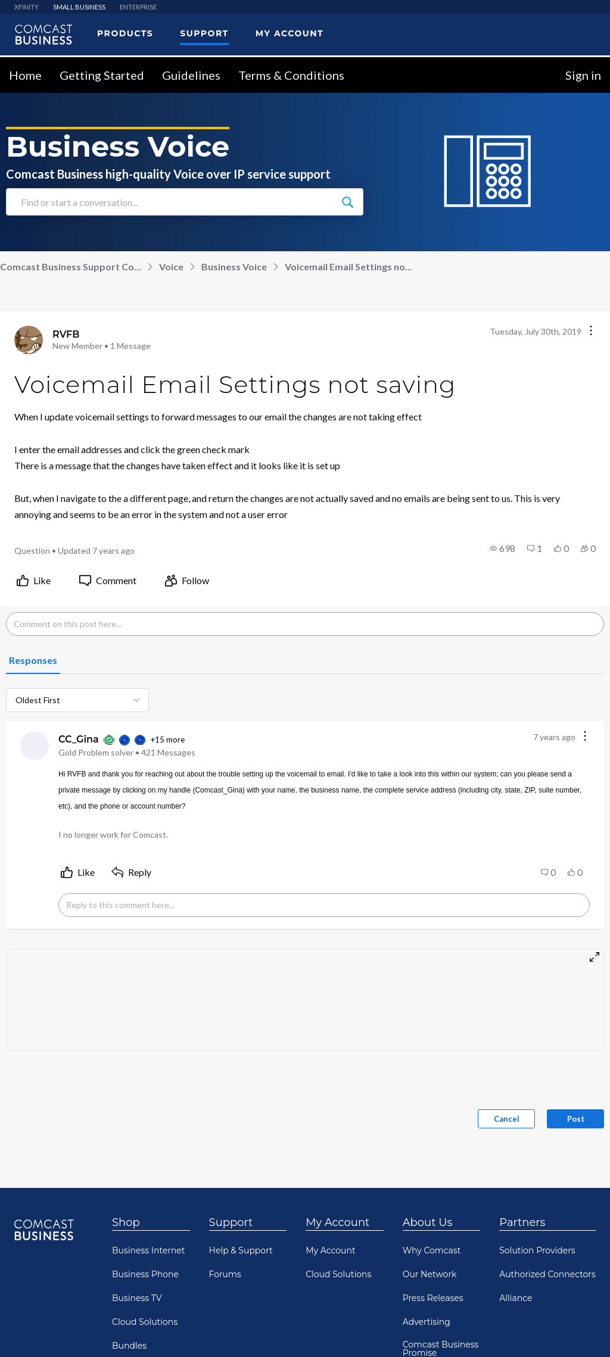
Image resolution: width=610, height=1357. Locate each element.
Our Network (430, 1159)
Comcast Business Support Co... (70, 151)
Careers (418, 1261)
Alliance (515, 1182)
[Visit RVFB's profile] (28, 224)
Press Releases (433, 1182)
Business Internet (148, 1135)
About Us (428, 1107)
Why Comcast (432, 1135)
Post (575, 1003)
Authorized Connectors (547, 1159)
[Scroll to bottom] (583, 1330)
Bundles (129, 1230)
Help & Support (241, 1135)
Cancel (506, 1003)
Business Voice (234, 151)
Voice (171, 151)
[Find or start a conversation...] (347, 86)
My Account (337, 1107)
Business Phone (145, 1159)
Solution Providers (537, 1135)
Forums (225, 1159)
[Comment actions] (585, 621)
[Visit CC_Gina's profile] (34, 630)
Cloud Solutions (145, 1206)
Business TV (137, 1182)
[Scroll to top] (583, 1290)
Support (231, 1107)
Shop (126, 1107)
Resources (133, 1254)
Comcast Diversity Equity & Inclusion (440, 1311)
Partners (522, 1107)
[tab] (33, 545)
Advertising (426, 1206)
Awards (418, 1285)
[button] (502, 432)
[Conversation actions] (591, 216)
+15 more (167, 624)
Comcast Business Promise (441, 1233)
